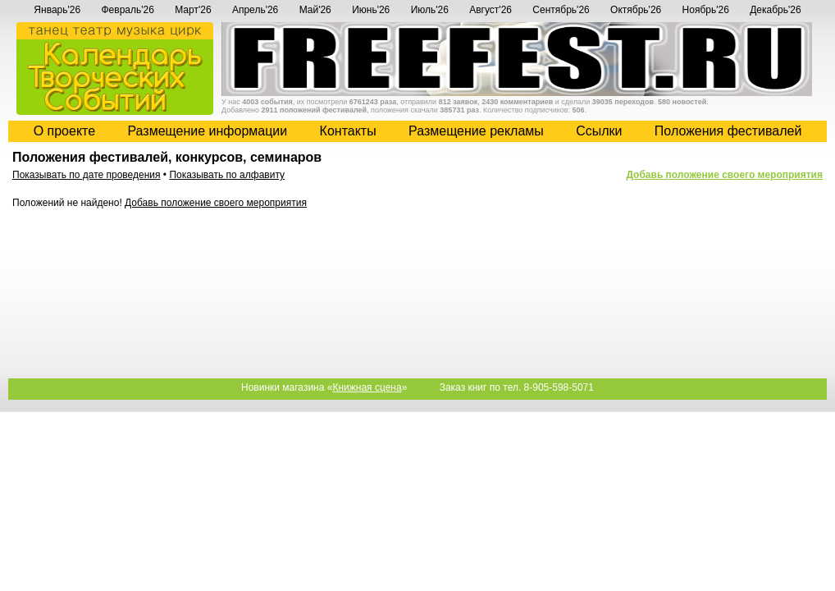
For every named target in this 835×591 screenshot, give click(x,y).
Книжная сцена (366, 387)
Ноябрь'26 (705, 10)
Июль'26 (430, 10)
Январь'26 (57, 10)
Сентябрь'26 (560, 10)
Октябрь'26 (635, 10)
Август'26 (490, 10)
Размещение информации (207, 131)
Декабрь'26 (775, 10)
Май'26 (315, 10)
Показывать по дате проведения (86, 175)
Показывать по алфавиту (227, 175)
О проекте (64, 131)
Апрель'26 (255, 10)
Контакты (348, 131)
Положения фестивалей (728, 131)
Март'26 (193, 10)
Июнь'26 (371, 10)
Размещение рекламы (476, 131)
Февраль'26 (127, 10)
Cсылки (599, 131)
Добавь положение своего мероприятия (724, 175)
